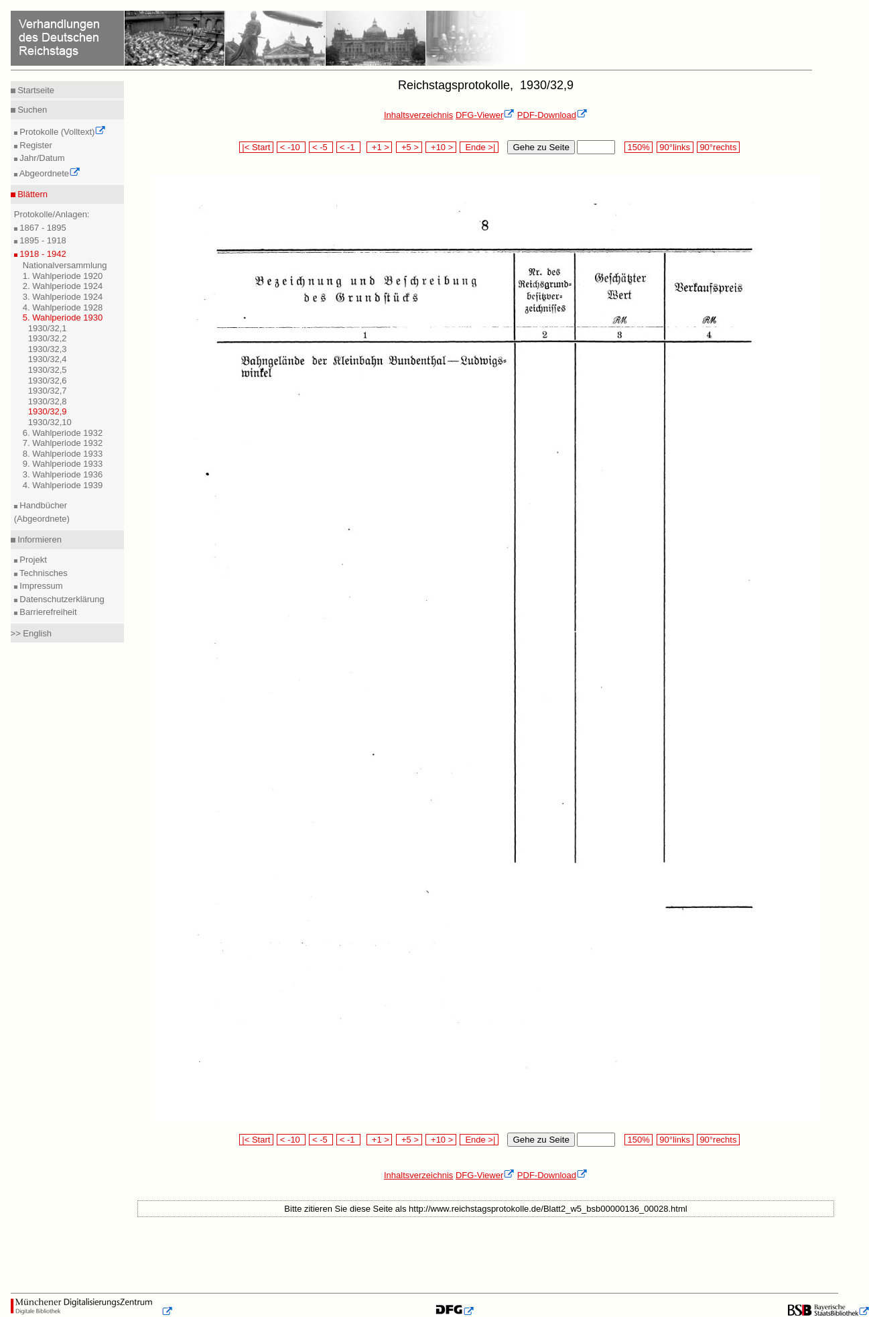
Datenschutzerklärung (61, 599)
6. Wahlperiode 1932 (63, 433)
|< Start (256, 147)
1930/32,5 (47, 370)
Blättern (31, 194)
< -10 (291, 147)
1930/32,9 (47, 411)
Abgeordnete (48, 173)
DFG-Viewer (485, 115)
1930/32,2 (47, 338)
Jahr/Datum (41, 158)
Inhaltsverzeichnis (418, 115)
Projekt (32, 560)
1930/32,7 (47, 391)
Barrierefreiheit (47, 612)
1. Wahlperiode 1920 (63, 276)
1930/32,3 (47, 349)
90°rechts (718, 147)
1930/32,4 (47, 359)
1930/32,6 (47, 381)
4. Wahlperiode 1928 (63, 307)
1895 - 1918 (41, 240)
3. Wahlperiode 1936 (63, 474)
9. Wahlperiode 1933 (63, 464)
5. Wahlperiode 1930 (63, 317)
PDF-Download (552, 115)
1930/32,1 (47, 328)
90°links (675, 147)
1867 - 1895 (41, 228)
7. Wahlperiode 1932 (63, 443)
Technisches (42, 573)
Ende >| (479, 147)
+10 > (441, 147)
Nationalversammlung (65, 265)
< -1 (348, 147)
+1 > (379, 147)
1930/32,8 (47, 401)
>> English (31, 633)
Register (34, 145)
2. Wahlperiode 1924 (63, 286)
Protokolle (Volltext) (62, 132)
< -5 (321, 147)
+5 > (409, 147)
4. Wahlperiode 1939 (63, 485)
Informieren (38, 539)
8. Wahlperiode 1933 (63, 454)
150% (638, 147)
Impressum (40, 586)
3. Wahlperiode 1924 (63, 297)
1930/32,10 (50, 422)
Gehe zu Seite (541, 147)
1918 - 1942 (41, 254)
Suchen (31, 110)
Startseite (35, 90)
